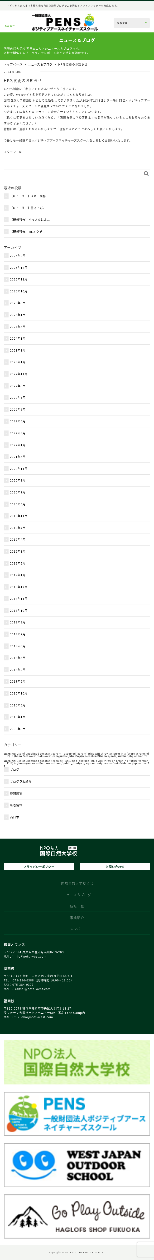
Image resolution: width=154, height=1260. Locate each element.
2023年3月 (18, 350)
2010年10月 (19, 693)
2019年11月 (19, 516)
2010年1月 (18, 717)
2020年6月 (18, 504)
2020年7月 (18, 492)
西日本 (14, 817)
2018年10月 (19, 610)
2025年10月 (19, 291)
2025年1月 (18, 315)
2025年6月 (18, 303)
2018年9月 (18, 622)
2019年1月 (18, 575)
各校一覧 (77, 906)
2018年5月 (18, 658)
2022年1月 (18, 445)
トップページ (13, 64)
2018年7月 (18, 634)
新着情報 (16, 805)
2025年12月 (19, 267)
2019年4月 (18, 539)
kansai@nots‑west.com (32, 989)
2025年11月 (19, 279)
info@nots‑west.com (30, 956)
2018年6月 (18, 646)
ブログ (14, 769)
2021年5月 (18, 457)
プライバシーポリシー (39, 867)
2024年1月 (18, 338)
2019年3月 (18, 551)
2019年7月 (18, 528)
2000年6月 (18, 729)
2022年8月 (18, 386)
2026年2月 (18, 256)
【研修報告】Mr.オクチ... (27, 231)
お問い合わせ (115, 867)
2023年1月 (18, 362)
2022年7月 (18, 397)
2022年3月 (18, 433)
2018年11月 (19, 598)
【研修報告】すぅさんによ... (30, 220)
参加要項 (16, 793)
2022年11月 (19, 374)
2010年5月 (18, 705)
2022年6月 (18, 409)
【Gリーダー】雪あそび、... (29, 208)
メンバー (77, 929)
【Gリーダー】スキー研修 (28, 196)
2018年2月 (18, 670)
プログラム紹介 (21, 781)
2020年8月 (18, 480)
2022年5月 (18, 421)
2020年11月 (19, 469)
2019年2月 (18, 563)
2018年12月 (19, 587)
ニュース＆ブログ (40, 64)
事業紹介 (77, 918)
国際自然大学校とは (77, 884)
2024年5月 (18, 327)
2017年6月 (18, 681)
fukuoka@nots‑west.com (33, 1017)
